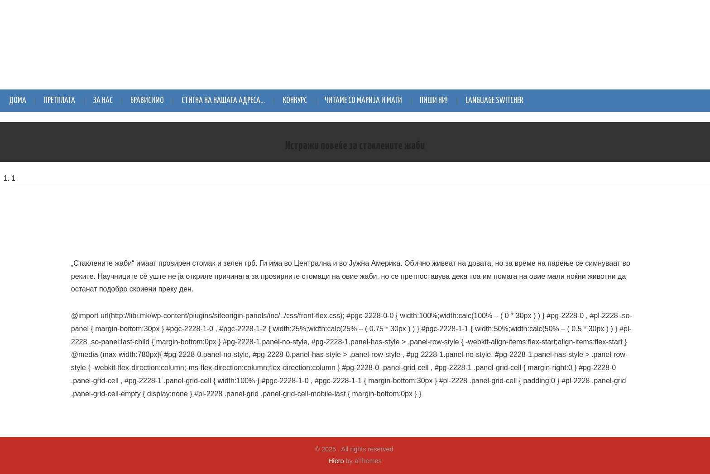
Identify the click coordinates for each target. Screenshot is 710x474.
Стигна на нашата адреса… (223, 101)
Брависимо (147, 101)
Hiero (336, 461)
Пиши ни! (434, 101)
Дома (17, 101)
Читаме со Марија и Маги (363, 101)
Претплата (59, 101)
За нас (103, 101)
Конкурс (295, 101)
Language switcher (494, 101)
